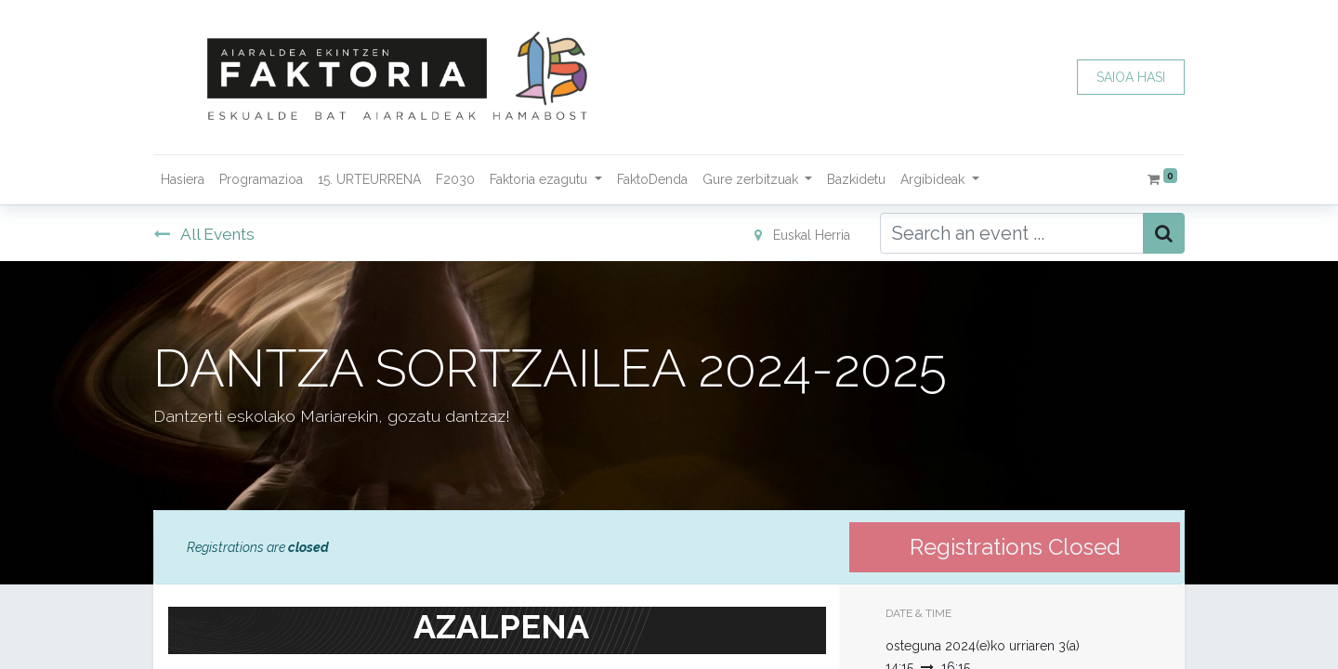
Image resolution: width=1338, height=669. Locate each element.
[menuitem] (182, 180)
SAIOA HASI (1130, 77)
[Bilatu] (1164, 233)
